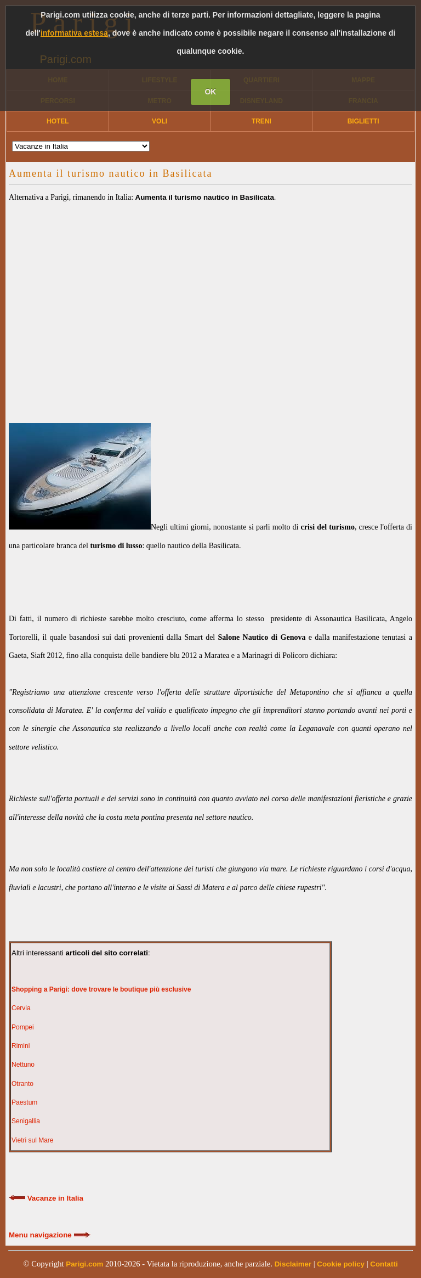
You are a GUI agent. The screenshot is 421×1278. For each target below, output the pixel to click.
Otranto (22, 1084)
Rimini (21, 1046)
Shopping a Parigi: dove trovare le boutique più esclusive (101, 989)
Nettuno (23, 1064)
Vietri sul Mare (32, 1140)
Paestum (24, 1102)
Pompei (23, 1027)
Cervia (21, 1008)
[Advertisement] (210, 302)
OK (210, 91)
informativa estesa (74, 33)
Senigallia (26, 1121)
